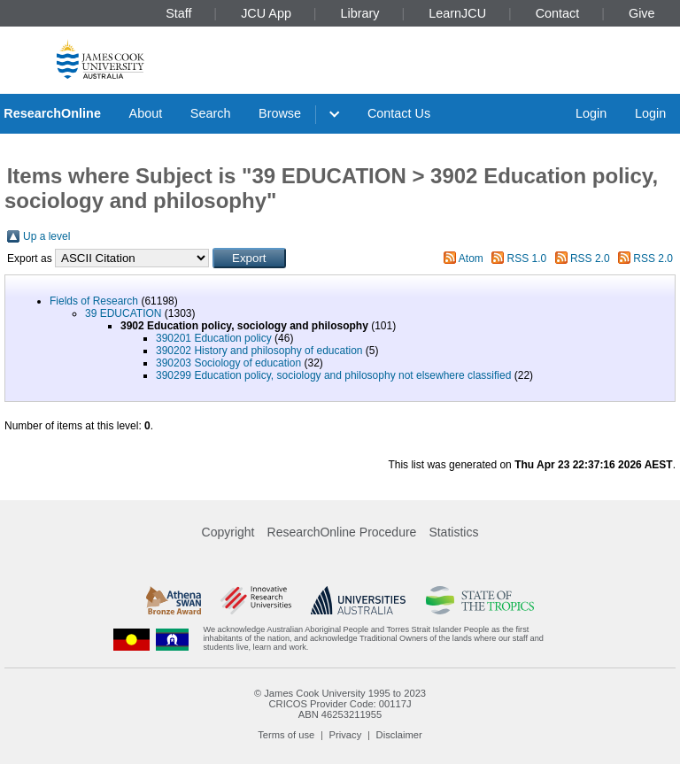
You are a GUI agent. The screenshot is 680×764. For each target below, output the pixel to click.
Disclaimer (399, 734)
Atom (471, 258)
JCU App (266, 13)
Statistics (453, 532)
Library (360, 13)
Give (642, 13)
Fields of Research (94, 301)
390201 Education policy (214, 338)
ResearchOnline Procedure (342, 532)
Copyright (228, 532)
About (146, 113)
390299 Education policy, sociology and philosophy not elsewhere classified (333, 375)
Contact (558, 13)
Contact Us (398, 113)
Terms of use (286, 734)
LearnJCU (457, 13)
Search (210, 113)
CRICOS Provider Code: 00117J (339, 703)
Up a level (46, 236)
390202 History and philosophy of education (259, 350)
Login (591, 113)
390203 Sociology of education (228, 363)
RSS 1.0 (527, 258)
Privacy (345, 734)
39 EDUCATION (123, 313)
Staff (178, 13)
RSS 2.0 (590, 258)
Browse (280, 113)
